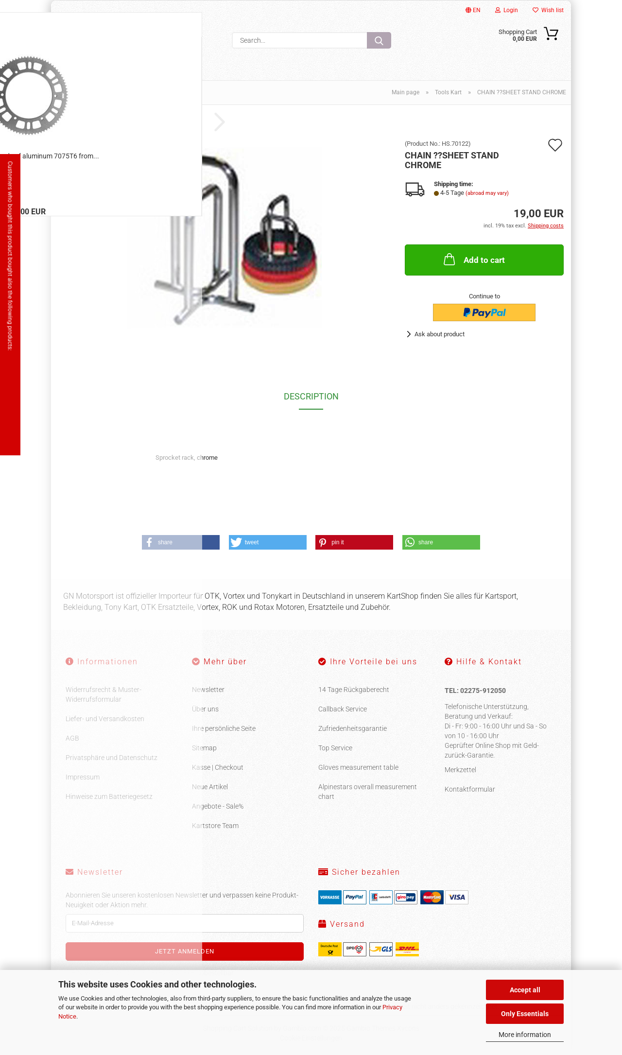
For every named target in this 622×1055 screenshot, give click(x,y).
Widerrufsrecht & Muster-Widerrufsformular (103, 694)
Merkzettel (460, 770)
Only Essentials (525, 1014)
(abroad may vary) (487, 193)
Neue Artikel (210, 787)
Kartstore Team (215, 826)
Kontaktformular (470, 789)
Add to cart (473, 259)
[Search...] (379, 40)
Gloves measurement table (358, 767)
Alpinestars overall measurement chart (367, 791)
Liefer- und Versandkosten (105, 719)
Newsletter (208, 689)
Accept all (525, 990)
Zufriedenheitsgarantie (352, 728)
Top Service (335, 748)
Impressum (83, 777)
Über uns (205, 709)
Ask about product (440, 334)
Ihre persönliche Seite (224, 728)
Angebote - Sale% (217, 806)
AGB (72, 738)
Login (506, 10)
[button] (181, 542)
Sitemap (204, 748)
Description (311, 396)
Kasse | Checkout (217, 767)
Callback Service (342, 709)
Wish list (548, 10)
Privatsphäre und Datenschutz (111, 757)
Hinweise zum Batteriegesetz (109, 796)
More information (525, 1034)
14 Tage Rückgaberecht (353, 689)
